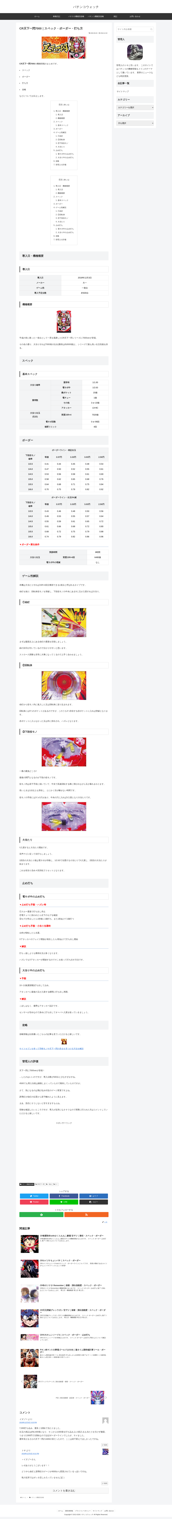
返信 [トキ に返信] (104, 1485)
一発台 (49, 1186)
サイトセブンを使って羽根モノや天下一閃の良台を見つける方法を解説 (51, 1050)
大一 (56, 1186)
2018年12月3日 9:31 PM (30, 1456)
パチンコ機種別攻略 (27, 1186)
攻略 (57, 162)
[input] (135, 29)
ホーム (60, 1513)
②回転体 (61, 140)
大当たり (61, 147)
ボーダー (59, 129)
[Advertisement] (64, 1153)
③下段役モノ (63, 144)
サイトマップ (123, 91)
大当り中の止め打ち (66, 158)
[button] (151, 29)
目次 (61, 104)
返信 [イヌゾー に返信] (104, 1447)
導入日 (60, 115)
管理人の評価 (61, 166)
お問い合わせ (109, 1513)
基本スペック (63, 126)
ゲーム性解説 (61, 133)
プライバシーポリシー (83, 1513)
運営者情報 (69, 1513)
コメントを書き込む (64, 1492)
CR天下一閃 (40, 1186)
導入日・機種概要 (63, 111)
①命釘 (60, 137)
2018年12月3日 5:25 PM (28, 1424)
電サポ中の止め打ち (66, 155)
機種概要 (61, 118)
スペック (59, 122)
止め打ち (59, 151)
